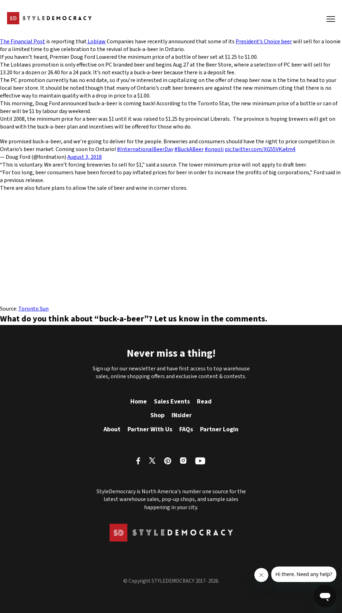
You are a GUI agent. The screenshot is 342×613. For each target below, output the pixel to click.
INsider (182, 415)
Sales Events (172, 401)
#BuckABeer (189, 149)
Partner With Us (150, 429)
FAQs (186, 429)
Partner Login (219, 429)
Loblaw (96, 41)
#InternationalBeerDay (145, 149)
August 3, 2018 (84, 157)
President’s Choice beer (264, 41)
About (112, 429)
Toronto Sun (33, 309)
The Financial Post (22, 41)
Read (204, 401)
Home (138, 401)
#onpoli (214, 149)
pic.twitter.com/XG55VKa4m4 (260, 149)
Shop (157, 415)
